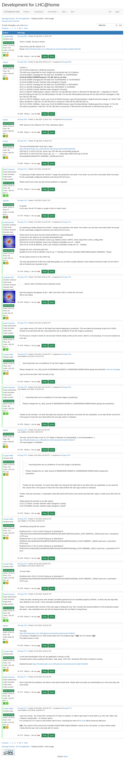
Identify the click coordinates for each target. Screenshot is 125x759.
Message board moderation (11, 21)
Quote (52, 56)
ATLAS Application (23, 19)
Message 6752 (22, 455)
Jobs (64, 12)
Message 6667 (22, 141)
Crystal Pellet (8, 36)
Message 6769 (22, 625)
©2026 (62, 757)
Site (73, 12)
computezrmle (8, 222)
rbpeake (6, 201)
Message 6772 (22, 708)
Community (53, 12)
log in (26, 25)
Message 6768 (22, 594)
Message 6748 (22, 323)
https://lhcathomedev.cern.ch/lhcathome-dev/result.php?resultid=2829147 (47, 440)
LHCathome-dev (12, 11)
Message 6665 (22, 119)
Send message (9, 43)
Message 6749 (22, 354)
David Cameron (9, 169)
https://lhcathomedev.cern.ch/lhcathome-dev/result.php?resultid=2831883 (60, 664)
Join (110, 12)
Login (117, 12)
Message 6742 (22, 200)
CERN (65, 757)
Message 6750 (22, 387)
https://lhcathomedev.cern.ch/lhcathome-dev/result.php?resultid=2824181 (53, 49)
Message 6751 (22, 430)
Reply (45, 56)
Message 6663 (22, 36)
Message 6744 (22, 222)
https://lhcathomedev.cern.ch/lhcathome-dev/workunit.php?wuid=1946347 (47, 633)
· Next (25, 28)
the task (82, 721)
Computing (39, 12)
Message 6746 (22, 277)
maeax (5, 62)
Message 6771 (22, 677)
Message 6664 (22, 62)
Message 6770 (22, 651)
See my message (113, 369)
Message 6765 (22, 564)
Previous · (6, 28)
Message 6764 (22, 519)
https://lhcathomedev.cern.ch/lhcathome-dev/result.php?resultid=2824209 (47, 149)
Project (26, 12)
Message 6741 (22, 169)
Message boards (8, 19)
